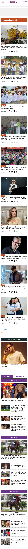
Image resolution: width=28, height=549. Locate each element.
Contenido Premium (14, 339)
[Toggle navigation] (2, 1)
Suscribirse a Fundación (1, 332)
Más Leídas (7, 376)
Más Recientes (20, 376)
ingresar (24, 1)
